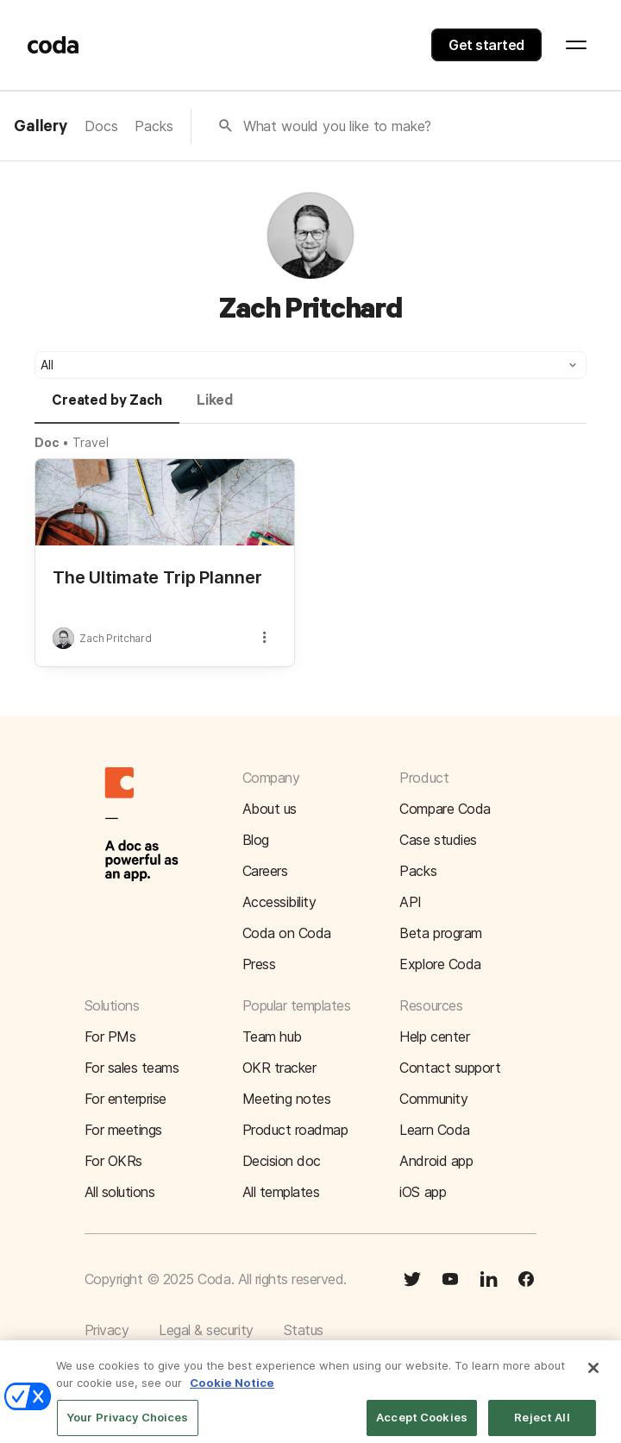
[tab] (106, 408)
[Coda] (53, 45)
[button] (310, 365)
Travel (90, 442)
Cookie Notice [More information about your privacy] (232, 1390)
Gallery (40, 127)
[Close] (593, 1377)
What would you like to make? (337, 126)
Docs (101, 126)
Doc (47, 442)
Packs (153, 126)
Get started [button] (486, 45)
